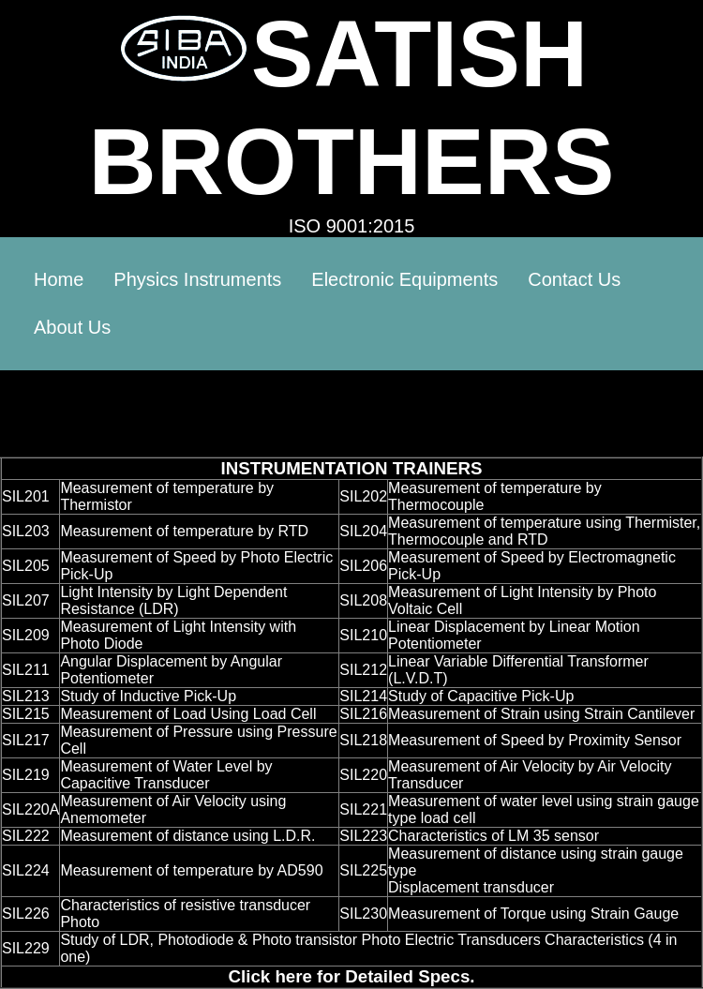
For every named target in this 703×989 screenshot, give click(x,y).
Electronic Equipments (404, 279)
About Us (72, 327)
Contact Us (574, 279)
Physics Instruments (197, 279)
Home (58, 279)
